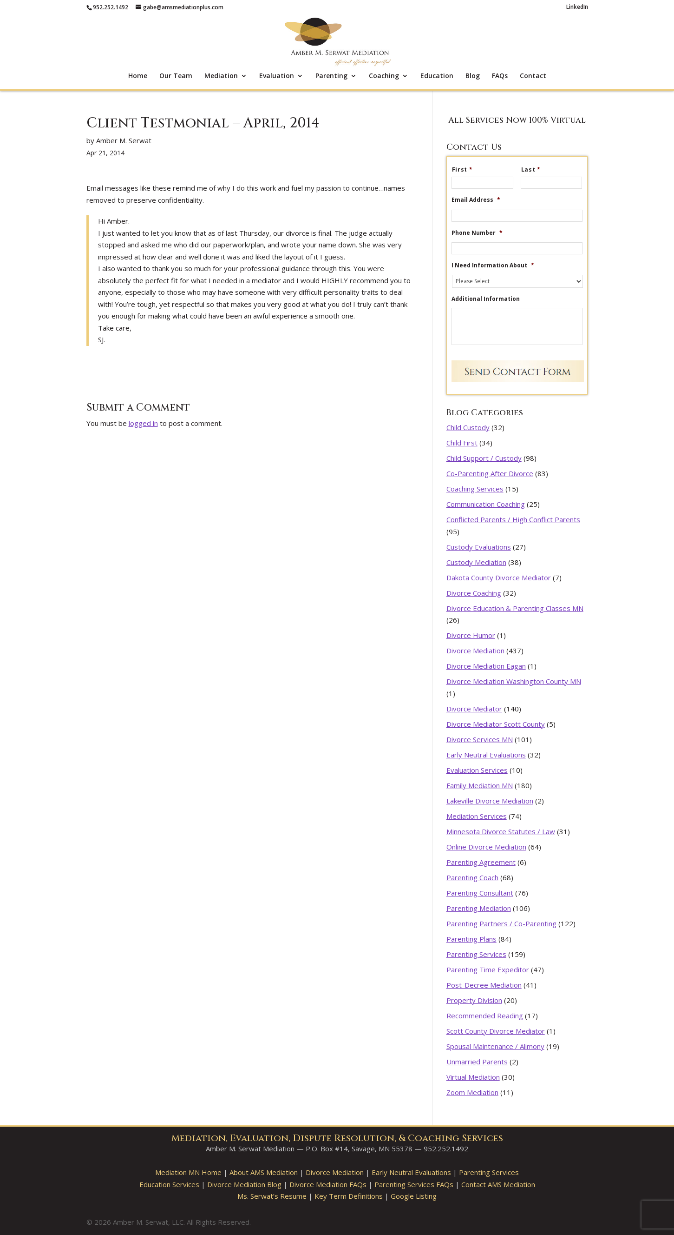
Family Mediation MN (479, 785)
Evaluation (276, 76)
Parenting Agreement (481, 862)
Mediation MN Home (188, 1172)
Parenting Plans (471, 938)
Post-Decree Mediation (484, 984)
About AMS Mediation (263, 1172)
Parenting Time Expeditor (487, 969)
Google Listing (414, 1196)
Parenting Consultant (479, 892)
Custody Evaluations (478, 546)
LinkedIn (577, 7)
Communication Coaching (485, 504)
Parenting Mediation (478, 908)
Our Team (175, 76)
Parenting (331, 76)
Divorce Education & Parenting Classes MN (514, 608)
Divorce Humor (470, 635)
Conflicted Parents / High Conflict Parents (513, 519)
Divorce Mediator (474, 708)
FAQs (500, 76)
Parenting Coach (472, 877)
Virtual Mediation (473, 1077)
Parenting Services (476, 954)
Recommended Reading (484, 1015)
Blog (472, 76)
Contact (533, 76)
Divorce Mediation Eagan (486, 666)
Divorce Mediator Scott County (495, 724)
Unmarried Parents (477, 1061)
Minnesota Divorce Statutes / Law (500, 831)
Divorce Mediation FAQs (327, 1184)
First (466, 169)
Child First (462, 442)
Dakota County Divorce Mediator (498, 577)
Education (436, 76)
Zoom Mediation (472, 1092)
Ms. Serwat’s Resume (272, 1196)
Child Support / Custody (484, 458)
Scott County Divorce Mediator (495, 1031)
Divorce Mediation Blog (244, 1184)
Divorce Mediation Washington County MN (513, 681)
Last (534, 169)
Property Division (474, 1000)
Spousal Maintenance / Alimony (495, 1046)
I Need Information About (493, 265)
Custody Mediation (476, 562)
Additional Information (486, 299)
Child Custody (468, 427)
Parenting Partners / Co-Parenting (501, 923)
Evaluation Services (477, 770)
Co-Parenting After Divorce (489, 473)
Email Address (476, 200)
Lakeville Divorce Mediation (489, 800)
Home (137, 76)
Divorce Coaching (473, 593)
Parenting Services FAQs (413, 1184)
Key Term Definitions (348, 1196)
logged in (143, 423)
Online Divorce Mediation (486, 846)
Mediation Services (476, 816)
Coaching (384, 76)
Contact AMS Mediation (498, 1184)
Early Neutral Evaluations (486, 754)
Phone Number (477, 233)
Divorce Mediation (475, 650)
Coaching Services (475, 488)
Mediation (221, 76)
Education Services (169, 1184)
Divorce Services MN (479, 739)
